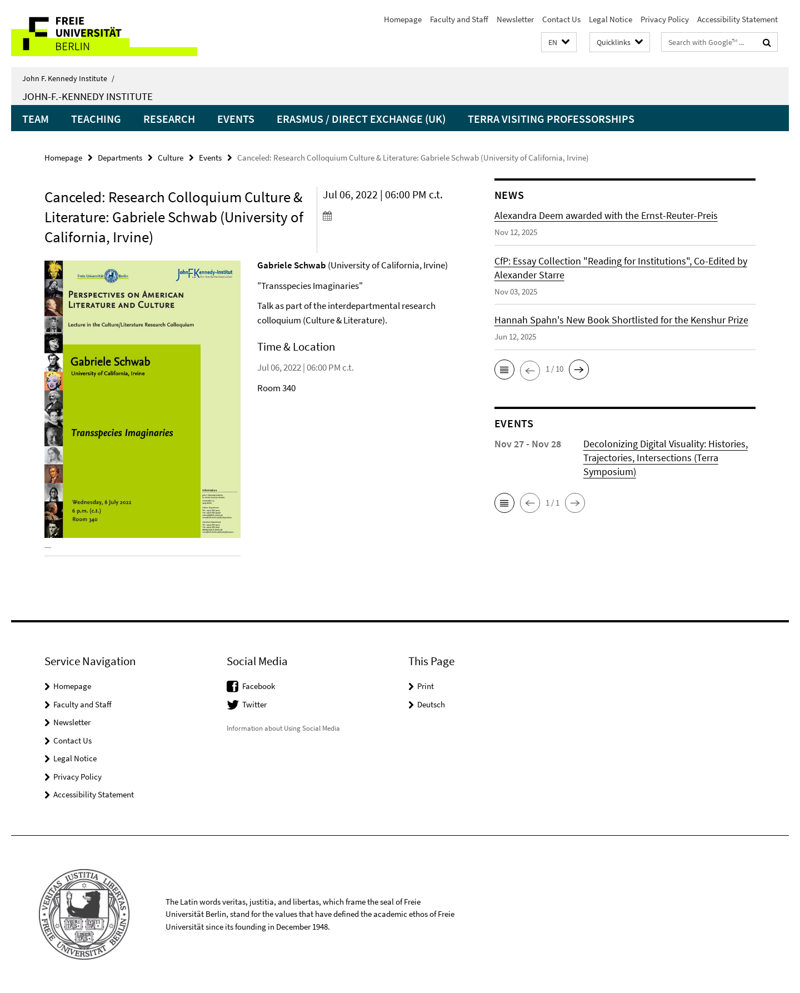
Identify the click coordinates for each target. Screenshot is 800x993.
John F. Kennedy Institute (68, 78)
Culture (170, 157)
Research (169, 119)
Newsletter (515, 19)
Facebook (258, 686)
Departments (120, 157)
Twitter (254, 704)
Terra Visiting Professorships (551, 119)
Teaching (96, 119)
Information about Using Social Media (283, 728)
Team (35, 119)
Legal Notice (610, 19)
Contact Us (561, 19)
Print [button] (425, 686)
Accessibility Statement (737, 19)
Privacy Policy (665, 19)
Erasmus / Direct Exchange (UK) (361, 119)
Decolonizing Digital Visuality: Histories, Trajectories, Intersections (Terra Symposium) (665, 457)
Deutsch (431, 704)
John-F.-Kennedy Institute (87, 96)
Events (235, 119)
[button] (559, 42)
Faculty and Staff (459, 19)
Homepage (403, 19)
